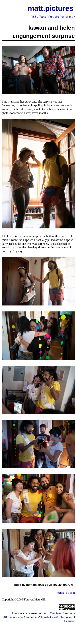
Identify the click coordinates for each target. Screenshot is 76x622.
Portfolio (53, 16)
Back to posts (66, 592)
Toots (42, 16)
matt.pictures (50, 8)
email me (67, 16)
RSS (34, 16)
